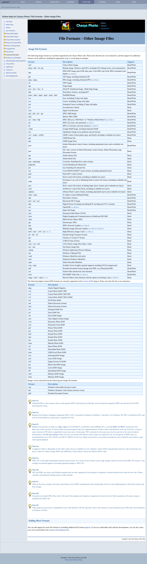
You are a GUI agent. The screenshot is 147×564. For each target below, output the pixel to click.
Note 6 (86, 225)
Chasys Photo (54, 2)
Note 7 (101, 229)
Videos (118, 2)
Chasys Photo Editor (12, 33)
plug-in (67, 58)
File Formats (9, 52)
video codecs (63, 427)
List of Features (10, 31)
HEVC (122, 427)
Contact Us (9, 70)
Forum (134, 2)
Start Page (9, 21)
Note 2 (111, 120)
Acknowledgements (12, 76)
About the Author (11, 73)
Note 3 (90, 232)
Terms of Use (69, 560)
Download (70, 2)
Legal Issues (9, 67)
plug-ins (87, 527)
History (8, 27)
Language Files (10, 49)
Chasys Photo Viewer (12, 37)
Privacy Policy (10, 64)
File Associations (52, 435)
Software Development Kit (59, 530)
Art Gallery (102, 2)
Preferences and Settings (13, 58)
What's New (9, 25)
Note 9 (95, 126)
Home (23, 2)
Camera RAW (88, 281)
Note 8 (73, 74)
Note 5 (91, 123)
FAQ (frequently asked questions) (16, 61)
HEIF (115, 427)
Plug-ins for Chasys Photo (13, 43)
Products (38, 2)
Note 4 (85, 275)
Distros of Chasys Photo (13, 46)
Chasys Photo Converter (13, 40)
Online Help (86, 2)
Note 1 (97, 80)
